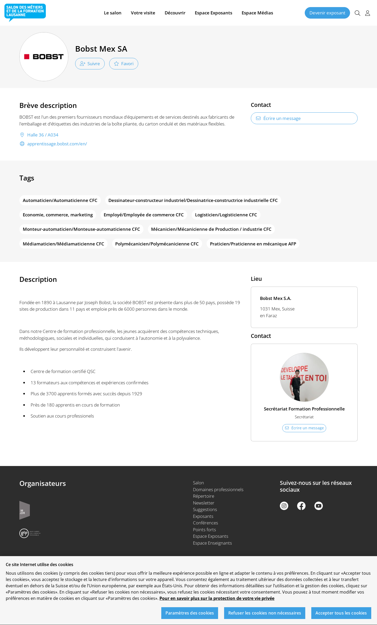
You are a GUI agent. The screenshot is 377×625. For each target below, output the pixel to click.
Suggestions (205, 509)
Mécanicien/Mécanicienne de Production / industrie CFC (211, 229)
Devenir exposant (327, 13)
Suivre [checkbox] (90, 64)
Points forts (204, 530)
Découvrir (175, 13)
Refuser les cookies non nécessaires (264, 616)
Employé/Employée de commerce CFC (144, 215)
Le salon (112, 13)
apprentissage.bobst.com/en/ (53, 143)
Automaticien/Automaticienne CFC (60, 200)
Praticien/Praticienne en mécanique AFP (253, 244)
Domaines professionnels (218, 489)
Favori (124, 64)
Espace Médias (257, 13)
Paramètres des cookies (189, 616)
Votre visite (143, 13)
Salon (198, 483)
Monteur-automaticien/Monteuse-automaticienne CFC (81, 229)
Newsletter (203, 503)
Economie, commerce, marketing (58, 215)
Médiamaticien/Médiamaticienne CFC (63, 244)
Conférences (205, 523)
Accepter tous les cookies (341, 616)
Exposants (203, 516)
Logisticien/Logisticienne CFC (226, 215)
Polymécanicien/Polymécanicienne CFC (157, 244)
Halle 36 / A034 (38, 134)
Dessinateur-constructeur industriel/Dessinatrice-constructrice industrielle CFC (193, 200)
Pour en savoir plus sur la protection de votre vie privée (216, 601)
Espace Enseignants (212, 543)
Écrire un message (278, 118)
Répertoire (203, 496)
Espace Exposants (213, 13)
